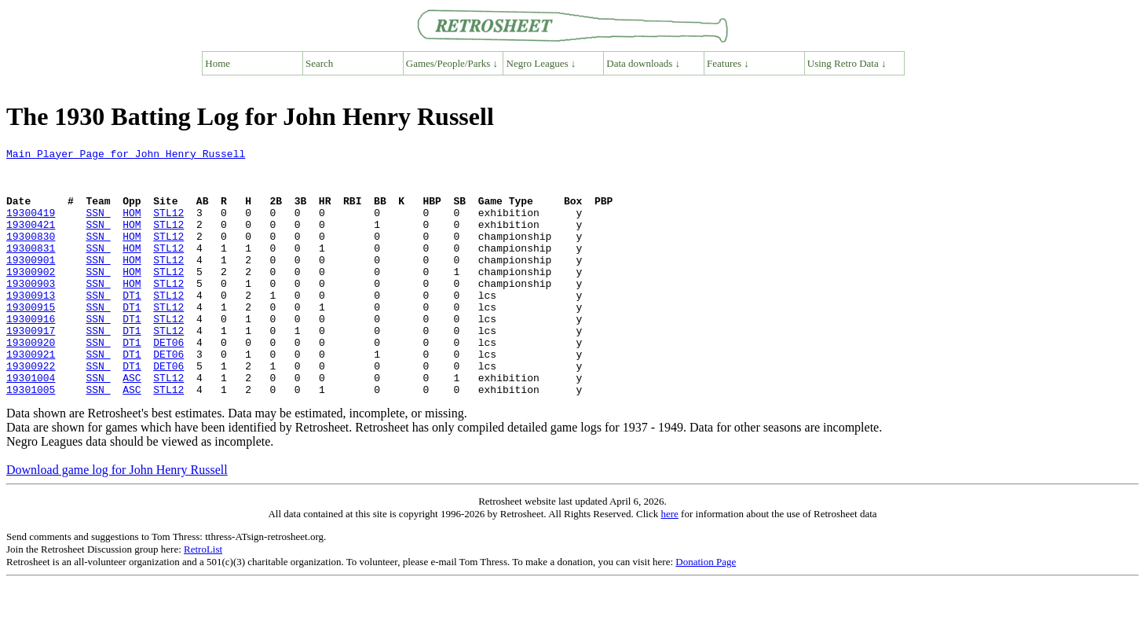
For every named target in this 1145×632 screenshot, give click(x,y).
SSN (98, 226)
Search (319, 63)
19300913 (30, 325)
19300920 (30, 382)
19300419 (30, 226)
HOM (132, 226)
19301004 (30, 424)
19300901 (30, 283)
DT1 (132, 325)
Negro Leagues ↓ (541, 63)
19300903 (30, 311)
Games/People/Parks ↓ (452, 63)
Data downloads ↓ (643, 63)
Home (217, 63)
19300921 (30, 396)
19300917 (30, 368)
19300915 (30, 340)
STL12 (168, 226)
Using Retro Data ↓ (847, 63)
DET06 (168, 382)
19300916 (30, 354)
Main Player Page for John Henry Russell (125, 156)
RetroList (203, 598)
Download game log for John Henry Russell (117, 519)
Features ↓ (728, 63)
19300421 (30, 240)
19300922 (30, 410)
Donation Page (705, 611)
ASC (132, 424)
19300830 (30, 255)
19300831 (30, 269)
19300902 (30, 297)
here (669, 563)
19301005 (30, 439)
